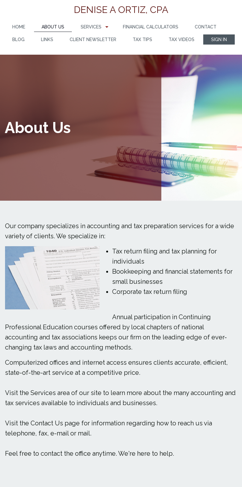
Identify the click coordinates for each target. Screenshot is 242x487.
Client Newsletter (93, 39)
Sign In (219, 39)
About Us (53, 26)
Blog (18, 39)
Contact (205, 26)
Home (18, 26)
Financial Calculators (150, 26)
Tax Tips (142, 39)
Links (47, 39)
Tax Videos (181, 39)
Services (91, 26)
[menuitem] (19, 27)
